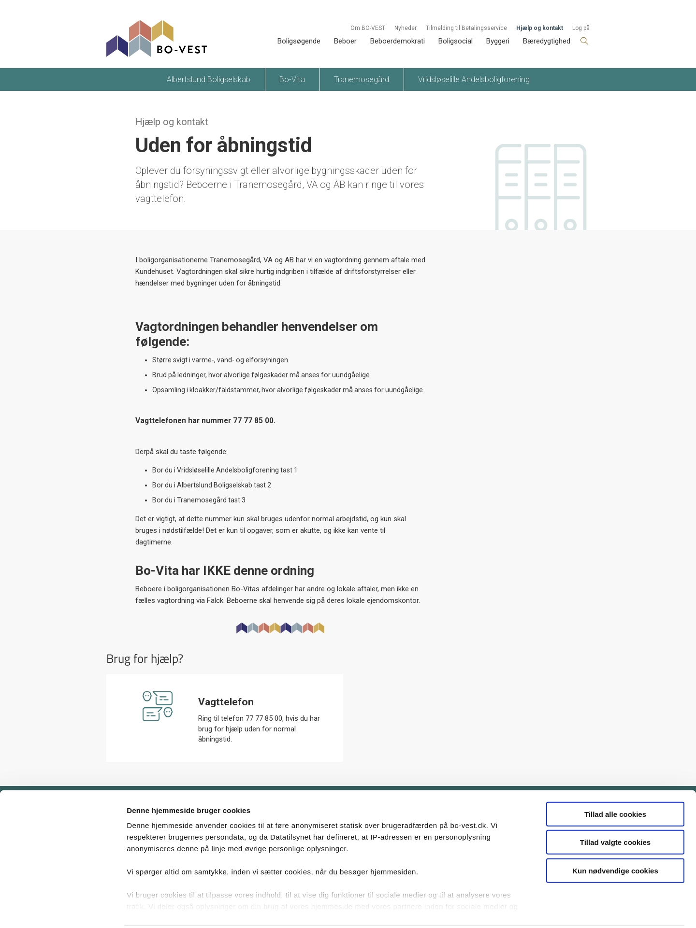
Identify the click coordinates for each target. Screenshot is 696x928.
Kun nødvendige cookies (615, 835)
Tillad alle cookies (615, 779)
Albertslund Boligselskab (208, 79)
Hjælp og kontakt (539, 28)
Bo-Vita (292, 79)
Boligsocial (455, 41)
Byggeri (497, 41)
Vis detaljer (502, 909)
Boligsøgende (298, 41)
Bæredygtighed (546, 41)
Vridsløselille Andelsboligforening (474, 79)
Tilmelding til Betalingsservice (466, 28)
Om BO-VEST (367, 28)
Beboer (345, 41)
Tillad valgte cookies (615, 807)
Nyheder (405, 28)
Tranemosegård (361, 79)
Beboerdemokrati (397, 41)
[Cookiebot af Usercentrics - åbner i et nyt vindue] (62, 909)
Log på (581, 28)
